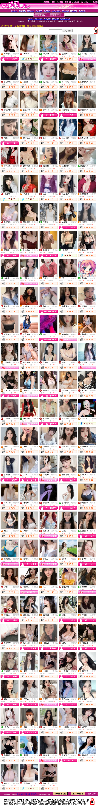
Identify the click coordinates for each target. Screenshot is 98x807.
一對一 (35, 54)
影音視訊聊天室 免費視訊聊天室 (27, 794)
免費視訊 (16, 54)
